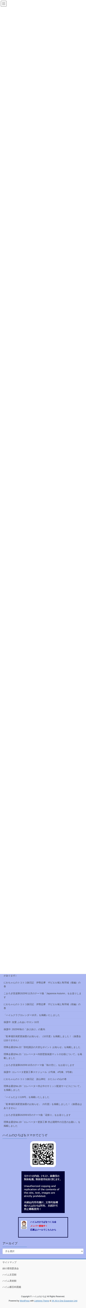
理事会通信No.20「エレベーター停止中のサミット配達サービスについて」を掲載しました (43, 1088)
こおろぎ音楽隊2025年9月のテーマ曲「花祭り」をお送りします (37, 1115)
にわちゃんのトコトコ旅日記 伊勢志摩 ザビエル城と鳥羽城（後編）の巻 (42, 984)
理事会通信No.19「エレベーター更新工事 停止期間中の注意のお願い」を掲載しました (42, 1124)
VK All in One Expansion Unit (64, 1301)
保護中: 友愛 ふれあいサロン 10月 (21, 1022)
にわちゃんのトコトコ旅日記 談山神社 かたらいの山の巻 (35, 1079)
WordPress (25, 1301)
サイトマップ (9, 1262)
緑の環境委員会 (10, 1268)
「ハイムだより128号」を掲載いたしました (26, 1097)
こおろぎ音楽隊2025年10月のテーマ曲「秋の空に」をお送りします (39, 1065)
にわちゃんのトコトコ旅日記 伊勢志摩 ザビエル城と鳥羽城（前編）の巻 (42, 1006)
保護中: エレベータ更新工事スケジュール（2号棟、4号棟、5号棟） (39, 1072)
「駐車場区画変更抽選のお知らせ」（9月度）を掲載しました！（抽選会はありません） (43, 1106)
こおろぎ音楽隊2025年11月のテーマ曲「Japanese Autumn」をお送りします (42, 995)
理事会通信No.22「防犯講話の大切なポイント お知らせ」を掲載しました (42, 1047)
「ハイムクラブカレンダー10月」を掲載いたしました (32, 1015)
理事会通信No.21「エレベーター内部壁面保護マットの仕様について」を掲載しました (43, 1056)
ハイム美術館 (9, 1280)
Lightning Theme (41, 1301)
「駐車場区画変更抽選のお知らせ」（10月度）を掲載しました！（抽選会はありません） (42, 1038)
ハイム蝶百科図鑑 (11, 1287)
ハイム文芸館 (9, 1274)
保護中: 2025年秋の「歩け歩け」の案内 (24, 1029)
